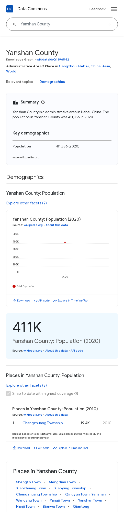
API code (44, 300)
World (11, 71)
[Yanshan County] (62, 24)
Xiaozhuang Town (31, 488)
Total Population (26, 286)
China (95, 66)
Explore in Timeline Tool (73, 300)
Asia (106, 66)
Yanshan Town (90, 500)
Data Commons (32, 8)
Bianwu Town (54, 506)
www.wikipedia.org (26, 157)
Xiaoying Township (70, 488)
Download (23, 300)
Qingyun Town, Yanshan (85, 494)
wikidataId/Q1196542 (53, 59)
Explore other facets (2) (26, 203)
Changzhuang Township (42, 423)
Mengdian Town (62, 482)
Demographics (52, 81)
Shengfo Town (28, 482)
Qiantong (81, 506)
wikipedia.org (33, 225)
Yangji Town (60, 500)
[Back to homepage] (9, 8)
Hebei (83, 66)
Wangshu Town (28, 500)
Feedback (97, 9)
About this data (57, 225)
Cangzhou (67, 66)
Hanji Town (25, 506)
